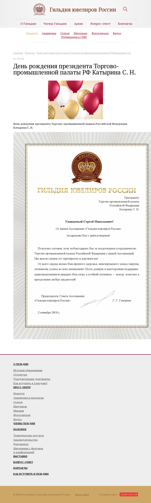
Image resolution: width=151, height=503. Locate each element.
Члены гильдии (24, 423)
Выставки (20, 456)
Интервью (80, 33)
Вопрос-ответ (100, 23)
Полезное (19, 429)
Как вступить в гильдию (31, 474)
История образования (27, 370)
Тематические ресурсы (28, 435)
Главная (18, 52)
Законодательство (25, 440)
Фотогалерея (100, 33)
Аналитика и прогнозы (28, 398)
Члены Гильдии (55, 23)
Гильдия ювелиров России (83, 9)
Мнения (18, 411)
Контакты (125, 23)
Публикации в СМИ (74, 37)
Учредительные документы (31, 379)
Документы (20, 444)
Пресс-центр (22, 387)
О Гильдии (28, 23)
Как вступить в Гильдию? (30, 383)
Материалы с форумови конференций (28, 450)
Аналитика (49, 33)
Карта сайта (82, 494)
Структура (20, 374)
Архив (78, 23)
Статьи (65, 33)
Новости (32, 33)
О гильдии (20, 364)
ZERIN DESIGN (128, 494)
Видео (117, 33)
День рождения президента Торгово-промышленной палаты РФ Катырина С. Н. (84, 52)
